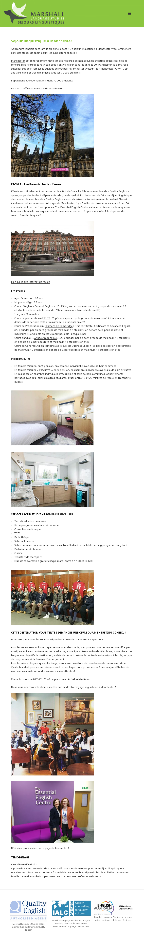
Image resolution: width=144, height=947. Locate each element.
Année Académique (45, 337)
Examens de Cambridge (59, 326)
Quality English (118, 191)
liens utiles (61, 848)
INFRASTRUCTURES (60, 514)
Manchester (18, 60)
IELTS (46, 318)
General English (44, 306)
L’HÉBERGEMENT (21, 359)
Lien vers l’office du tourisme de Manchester (37, 88)
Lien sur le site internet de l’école (30, 281)
